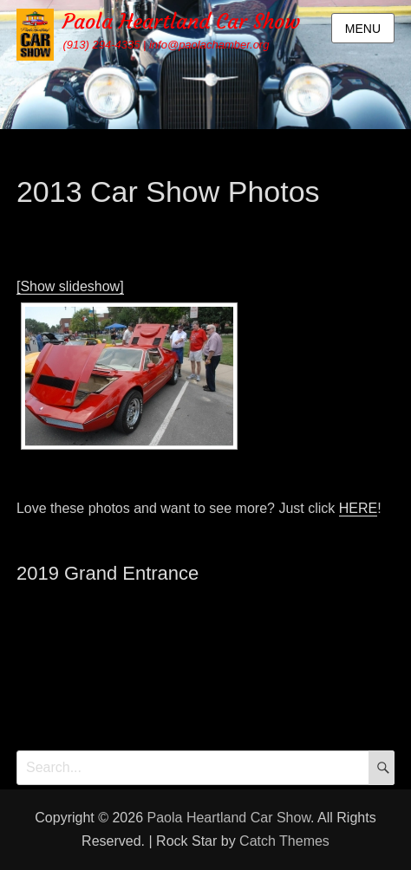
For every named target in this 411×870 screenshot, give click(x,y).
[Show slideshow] (70, 286)
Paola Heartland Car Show (181, 22)
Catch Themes (284, 841)
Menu (363, 29)
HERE (358, 508)
